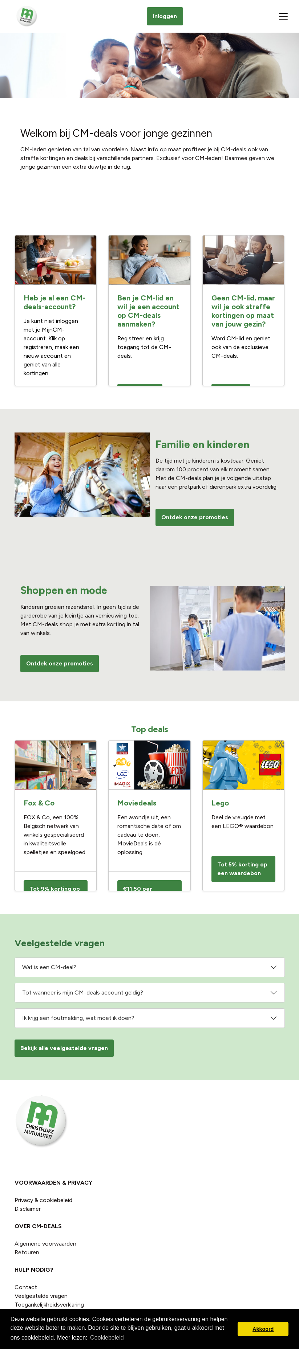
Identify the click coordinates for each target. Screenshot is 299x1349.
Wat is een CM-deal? (49, 967)
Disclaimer (28, 1208)
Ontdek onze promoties (194, 517)
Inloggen (165, 16)
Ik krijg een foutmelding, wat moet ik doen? (78, 1017)
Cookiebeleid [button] (107, 1337)
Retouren (27, 1252)
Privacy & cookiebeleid (43, 1200)
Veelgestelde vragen (41, 1295)
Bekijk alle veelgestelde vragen (64, 1048)
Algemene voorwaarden (45, 1243)
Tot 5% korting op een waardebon (242, 869)
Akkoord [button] (263, 1329)
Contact (26, 1287)
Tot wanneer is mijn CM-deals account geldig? (82, 992)
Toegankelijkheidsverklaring (49, 1304)
